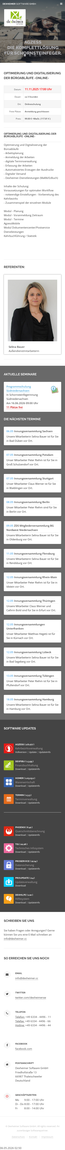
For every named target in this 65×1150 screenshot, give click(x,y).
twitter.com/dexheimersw (30, 997)
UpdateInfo (45, 752)
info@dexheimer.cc (15, 938)
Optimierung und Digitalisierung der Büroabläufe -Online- (30, 135)
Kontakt (33, 1136)
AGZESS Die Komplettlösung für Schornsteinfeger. (33, 48)
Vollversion (21, 752)
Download (20, 769)
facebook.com (23, 1048)
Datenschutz (18, 1136)
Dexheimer (19, 4)
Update (33, 752)
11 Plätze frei (14, 407)
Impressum (47, 1136)
